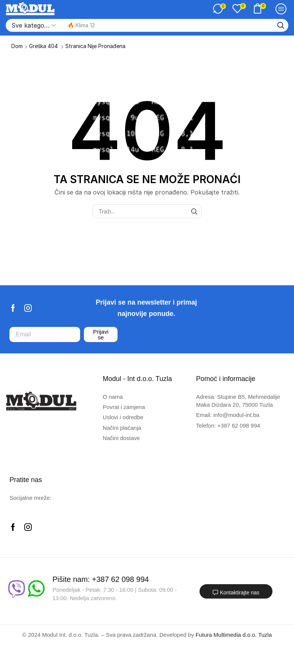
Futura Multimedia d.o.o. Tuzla (234, 634)
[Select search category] (33, 25)
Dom (17, 46)
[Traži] (280, 25)
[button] (219, 8)
